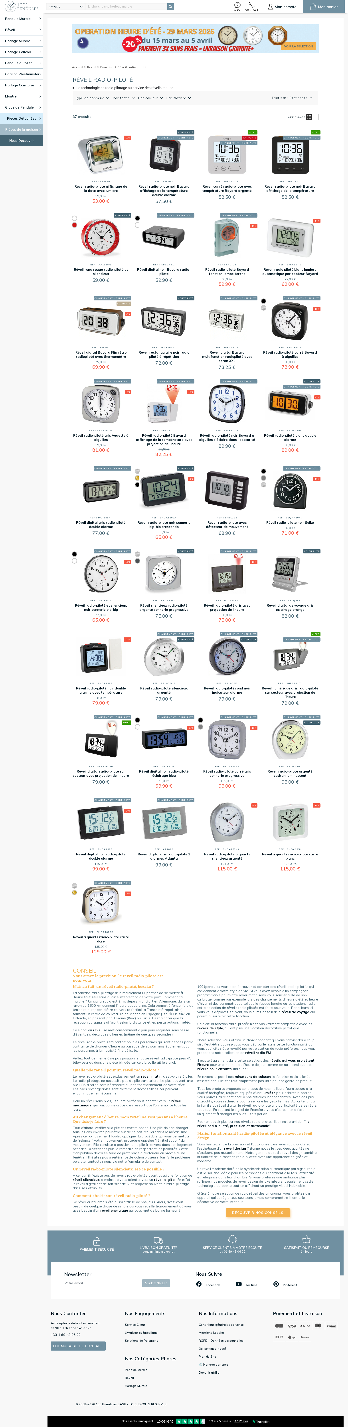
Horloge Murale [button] (23, 41)
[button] (237, 6)
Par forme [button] (122, 98)
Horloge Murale (136, 1386)
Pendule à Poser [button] (23, 63)
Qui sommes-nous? (212, 1348)
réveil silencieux (86, 1180)
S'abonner (156, 1283)
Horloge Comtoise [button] (23, 85)
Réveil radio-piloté (132, 67)
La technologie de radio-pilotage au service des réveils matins (125, 88)
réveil (98, 1030)
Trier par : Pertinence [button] (290, 98)
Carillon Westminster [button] (23, 74)
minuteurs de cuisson (253, 1077)
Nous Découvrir (21, 140)
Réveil (93, 67)
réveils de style (210, 1028)
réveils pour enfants (214, 1069)
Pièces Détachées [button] (24, 118)
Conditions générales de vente (221, 1324)
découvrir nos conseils (257, 1213)
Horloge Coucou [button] (23, 52)
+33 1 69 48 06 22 (66, 1335)
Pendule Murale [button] (23, 19)
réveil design (235, 1148)
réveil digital (165, 1180)
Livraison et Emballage (141, 1332)
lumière (269, 1093)
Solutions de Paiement (141, 1340)
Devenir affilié (209, 1372)
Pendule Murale (136, 1370)
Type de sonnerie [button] (90, 98)
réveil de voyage (295, 1012)
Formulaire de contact (78, 1346)
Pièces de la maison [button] (23, 129)
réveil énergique (114, 1210)
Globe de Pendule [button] (23, 107)
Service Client (135, 1324)
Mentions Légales (212, 1332)
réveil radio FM (258, 1053)
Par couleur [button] (148, 98)
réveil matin (151, 1076)
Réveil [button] (23, 30)
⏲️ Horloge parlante (213, 1364)
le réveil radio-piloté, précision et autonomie (253, 1123)
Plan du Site (207, 1356)
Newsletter (78, 1274)
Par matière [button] (177, 98)
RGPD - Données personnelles (221, 1340)
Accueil (79, 67)
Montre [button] (23, 96)
